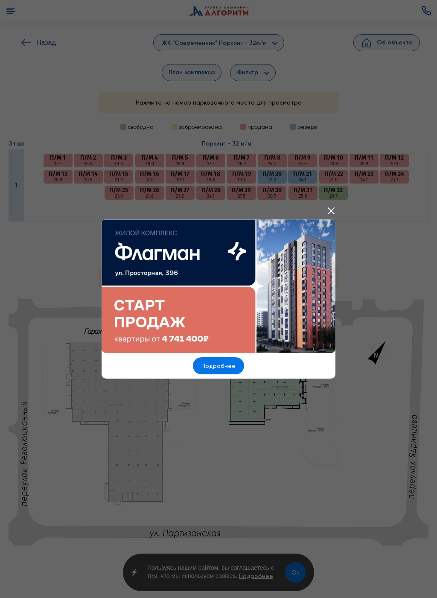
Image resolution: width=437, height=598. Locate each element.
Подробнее (218, 365)
